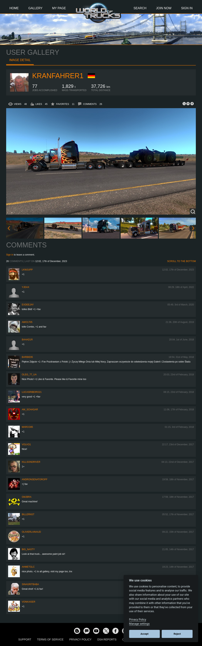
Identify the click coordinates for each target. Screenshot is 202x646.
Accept (144, 633)
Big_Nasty (28, 549)
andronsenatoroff (34, 479)
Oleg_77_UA (29, 374)
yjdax (25, 287)
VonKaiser (28, 601)
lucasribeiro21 (32, 392)
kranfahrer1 (57, 76)
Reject (177, 633)
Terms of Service (50, 639)
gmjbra (26, 497)
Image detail (20, 60)
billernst (28, 514)
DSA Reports (106, 639)
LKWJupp (27, 269)
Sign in (9, 254)
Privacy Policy (80, 639)
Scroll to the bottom (181, 261)
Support (24, 639)
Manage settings (139, 623)
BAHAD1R (27, 339)
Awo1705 (27, 322)
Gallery (35, 8)
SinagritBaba (30, 584)
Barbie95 (27, 357)
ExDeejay (28, 304)
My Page (59, 8)
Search (140, 8)
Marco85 (27, 427)
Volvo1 (26, 444)
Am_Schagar (30, 409)
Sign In (187, 8)
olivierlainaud (31, 532)
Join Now (163, 8)
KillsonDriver (31, 462)
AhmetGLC (28, 567)
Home (14, 8)
